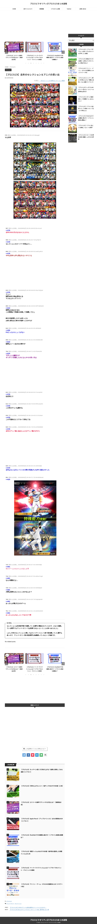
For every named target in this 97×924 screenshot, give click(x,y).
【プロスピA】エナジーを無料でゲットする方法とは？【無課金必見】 (14, 57)
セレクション (18, 903)
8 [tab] (44, 63)
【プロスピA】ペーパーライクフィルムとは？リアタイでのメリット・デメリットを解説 (34, 57)
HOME (14, 9)
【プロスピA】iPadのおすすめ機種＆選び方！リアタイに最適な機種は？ (55, 57)
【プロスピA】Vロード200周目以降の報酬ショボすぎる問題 (86, 137)
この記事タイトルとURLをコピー (35, 748)
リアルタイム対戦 (55, 9)
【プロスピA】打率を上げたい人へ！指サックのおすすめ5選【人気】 (42, 786)
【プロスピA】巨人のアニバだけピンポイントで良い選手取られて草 (29, 909)
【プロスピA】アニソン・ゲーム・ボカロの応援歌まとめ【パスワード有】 (86, 70)
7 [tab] (41, 63)
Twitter (69, 9)
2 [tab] (28, 63)
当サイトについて (27, 9)
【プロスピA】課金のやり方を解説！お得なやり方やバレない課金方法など (86, 61)
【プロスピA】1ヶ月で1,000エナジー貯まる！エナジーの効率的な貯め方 (86, 89)
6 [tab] (39, 63)
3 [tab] (31, 63)
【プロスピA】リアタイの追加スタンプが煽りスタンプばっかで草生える (86, 108)
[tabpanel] (14, 50)
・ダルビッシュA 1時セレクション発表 (52, 81)
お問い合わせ (82, 9)
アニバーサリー (10, 903)
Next (63, 52)
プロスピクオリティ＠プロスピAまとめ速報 (48, 3)
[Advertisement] (35, 26)
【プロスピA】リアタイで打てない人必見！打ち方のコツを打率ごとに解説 (86, 51)
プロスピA (9, 901)
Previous (6, 52)
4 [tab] (33, 63)
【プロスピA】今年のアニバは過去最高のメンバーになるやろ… (28, 907)
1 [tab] (26, 63)
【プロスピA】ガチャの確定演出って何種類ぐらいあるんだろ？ (86, 99)
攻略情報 (41, 9)
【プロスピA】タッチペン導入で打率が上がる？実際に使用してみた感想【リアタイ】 (86, 80)
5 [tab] (36, 63)
